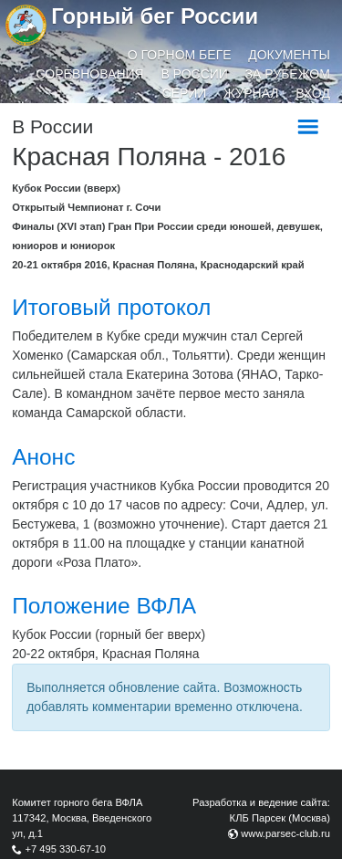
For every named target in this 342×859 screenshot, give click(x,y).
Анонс (43, 457)
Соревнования (90, 74)
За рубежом (287, 74)
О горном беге (180, 54)
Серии (184, 93)
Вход (312, 93)
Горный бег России (154, 16)
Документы (289, 54)
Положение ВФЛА (104, 605)
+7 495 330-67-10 (65, 848)
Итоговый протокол (111, 307)
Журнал (250, 93)
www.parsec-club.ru (285, 833)
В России (194, 74)
